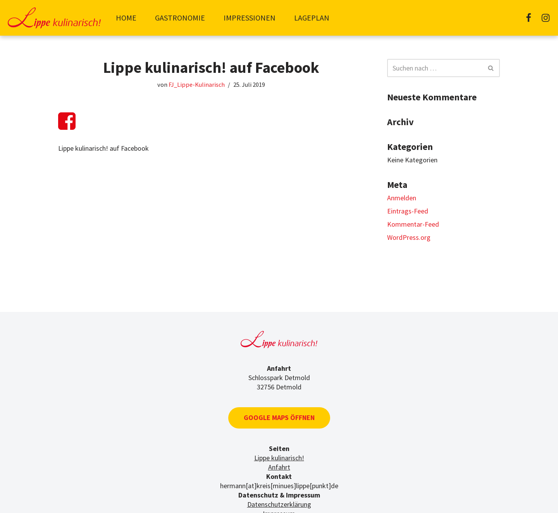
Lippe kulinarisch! (279, 457)
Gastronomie (180, 17)
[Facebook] (528, 17)
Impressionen (250, 17)
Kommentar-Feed (413, 224)
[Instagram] (545, 17)
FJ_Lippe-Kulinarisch (197, 84)
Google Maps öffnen (279, 417)
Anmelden (401, 197)
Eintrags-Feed (407, 211)
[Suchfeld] (434, 68)
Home (126, 17)
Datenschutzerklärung (279, 504)
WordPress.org (409, 237)
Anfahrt (279, 467)
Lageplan (311, 17)
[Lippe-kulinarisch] (54, 18)
